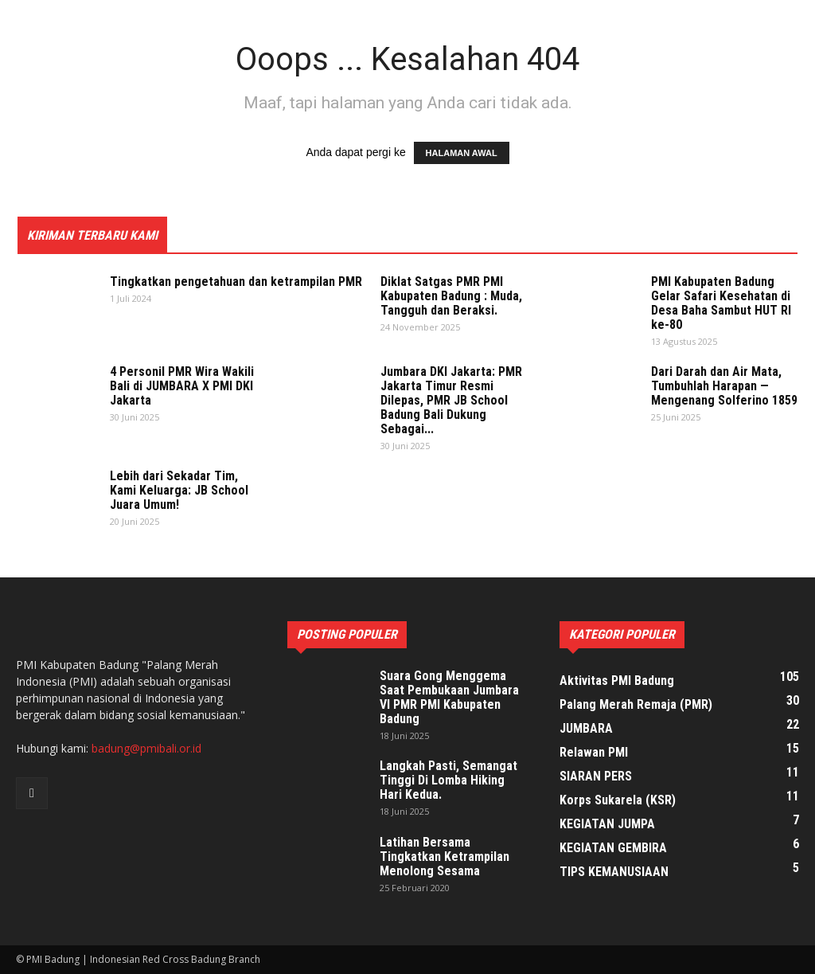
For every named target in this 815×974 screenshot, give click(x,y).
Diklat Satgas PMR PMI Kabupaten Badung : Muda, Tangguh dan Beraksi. (451, 296)
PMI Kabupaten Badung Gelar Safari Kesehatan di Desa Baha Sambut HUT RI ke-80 (721, 303)
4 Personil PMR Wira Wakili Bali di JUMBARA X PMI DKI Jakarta (182, 386)
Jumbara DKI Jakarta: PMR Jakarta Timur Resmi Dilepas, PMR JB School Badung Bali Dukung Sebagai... (451, 400)
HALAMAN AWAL (461, 153)
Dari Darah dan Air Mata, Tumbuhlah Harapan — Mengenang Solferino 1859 (724, 386)
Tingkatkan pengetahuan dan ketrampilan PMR (236, 281)
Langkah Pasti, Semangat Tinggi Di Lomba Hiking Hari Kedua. (448, 780)
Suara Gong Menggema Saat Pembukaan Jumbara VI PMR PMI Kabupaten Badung (449, 697)
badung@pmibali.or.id (146, 748)
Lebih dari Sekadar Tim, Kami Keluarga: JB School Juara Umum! (179, 490)
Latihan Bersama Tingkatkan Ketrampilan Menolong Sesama (444, 856)
